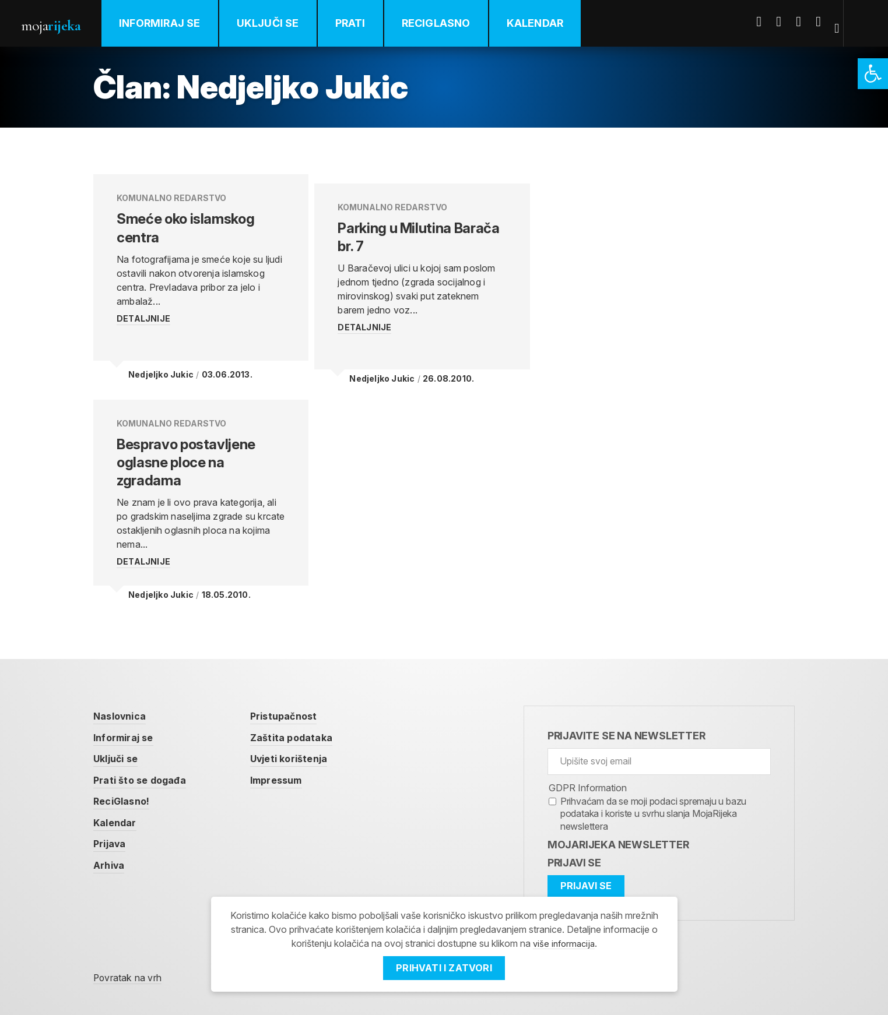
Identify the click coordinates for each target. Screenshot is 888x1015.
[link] (873, 73)
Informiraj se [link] (175, 23)
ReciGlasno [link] (451, 23)
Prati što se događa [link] (145, 763)
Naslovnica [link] (123, 697)
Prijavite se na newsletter (626, 717)
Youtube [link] (807, 22)
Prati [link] (365, 23)
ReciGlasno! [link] (125, 785)
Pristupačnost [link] (300, 697)
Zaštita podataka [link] (308, 720)
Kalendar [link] (550, 23)
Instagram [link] (827, 22)
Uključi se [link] (283, 23)
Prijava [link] (112, 829)
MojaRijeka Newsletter (618, 826)
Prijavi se (574, 844)
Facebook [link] (767, 22)
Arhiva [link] (110, 851)
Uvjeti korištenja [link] (305, 741)
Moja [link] (58, 24)
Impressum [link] (292, 763)
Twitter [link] (787, 22)
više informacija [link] (563, 943)
